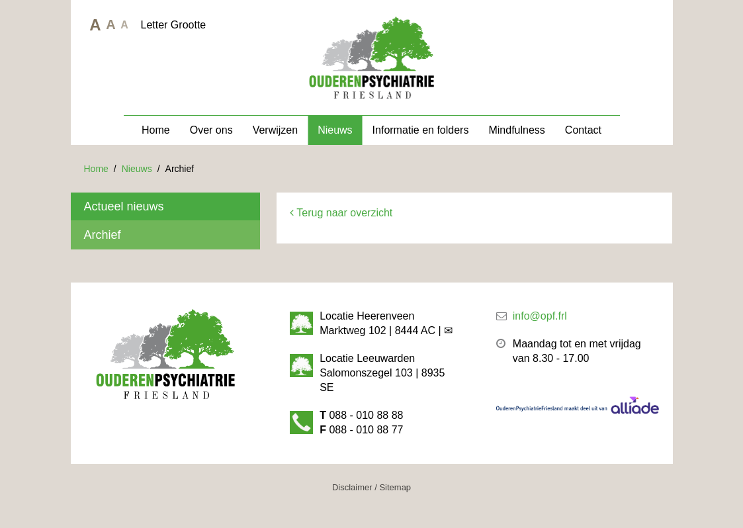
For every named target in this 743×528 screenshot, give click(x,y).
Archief (102, 235)
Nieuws (335, 130)
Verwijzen (275, 130)
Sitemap (395, 487)
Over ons (211, 130)
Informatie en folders (420, 130)
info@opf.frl (540, 316)
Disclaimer (352, 487)
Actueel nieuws (124, 206)
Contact (583, 130)
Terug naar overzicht (341, 212)
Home (156, 130)
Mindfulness (516, 130)
